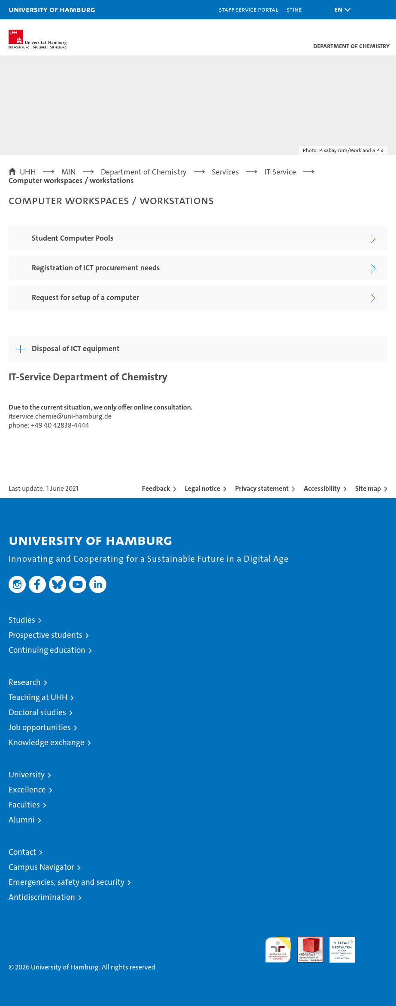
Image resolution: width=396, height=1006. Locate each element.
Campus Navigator (41, 867)
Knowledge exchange (47, 742)
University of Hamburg (52, 9)
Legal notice (202, 488)
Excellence (27, 789)
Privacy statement (262, 488)
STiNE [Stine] (294, 9)
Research (25, 682)
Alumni (22, 819)
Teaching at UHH (38, 697)
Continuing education (47, 650)
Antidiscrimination (42, 897)
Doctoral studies (37, 712)
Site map (368, 488)
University (27, 774)
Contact (22, 852)
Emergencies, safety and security (66, 882)
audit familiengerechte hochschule (278, 950)
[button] (340, 9)
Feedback (156, 488)
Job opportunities (40, 727)
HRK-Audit (337, 946)
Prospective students (45, 635)
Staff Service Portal (248, 9)
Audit (305, 941)
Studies (22, 620)
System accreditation (374, 946)
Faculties (24, 804)
